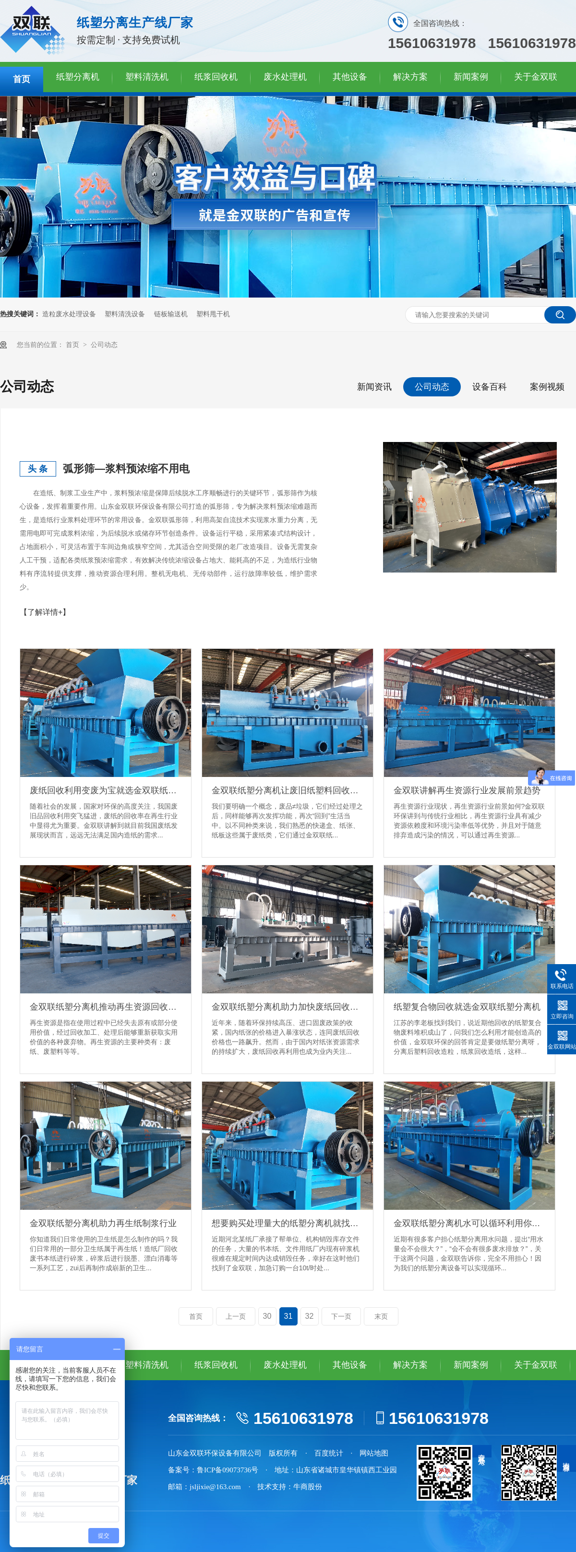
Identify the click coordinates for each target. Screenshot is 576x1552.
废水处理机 (285, 77)
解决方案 (410, 77)
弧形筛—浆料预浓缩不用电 (126, 469)
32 (309, 1316)
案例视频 (547, 387)
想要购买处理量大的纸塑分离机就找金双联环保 (287, 1223)
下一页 (341, 1316)
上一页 (236, 1316)
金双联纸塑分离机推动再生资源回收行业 (105, 1007)
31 (288, 1316)
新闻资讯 (374, 387)
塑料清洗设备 (125, 314)
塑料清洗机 (146, 77)
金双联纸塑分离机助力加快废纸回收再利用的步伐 (287, 1007)
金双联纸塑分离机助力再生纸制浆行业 (103, 1223)
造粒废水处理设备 (69, 314)
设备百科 (489, 387)
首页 (21, 79)
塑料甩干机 (213, 314)
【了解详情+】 (45, 612)
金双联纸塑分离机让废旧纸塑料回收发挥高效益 (287, 790)
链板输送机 (171, 314)
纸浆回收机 (216, 77)
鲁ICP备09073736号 (227, 1470)
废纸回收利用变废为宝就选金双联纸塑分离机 (105, 790)
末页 (381, 1316)
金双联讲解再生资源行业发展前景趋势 (467, 790)
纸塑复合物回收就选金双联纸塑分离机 (467, 1007)
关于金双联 (535, 77)
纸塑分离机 (77, 77)
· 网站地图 (370, 1453)
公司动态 (104, 344)
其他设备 (350, 77)
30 (267, 1316)
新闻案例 (471, 77)
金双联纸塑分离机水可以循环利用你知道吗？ (469, 1223)
